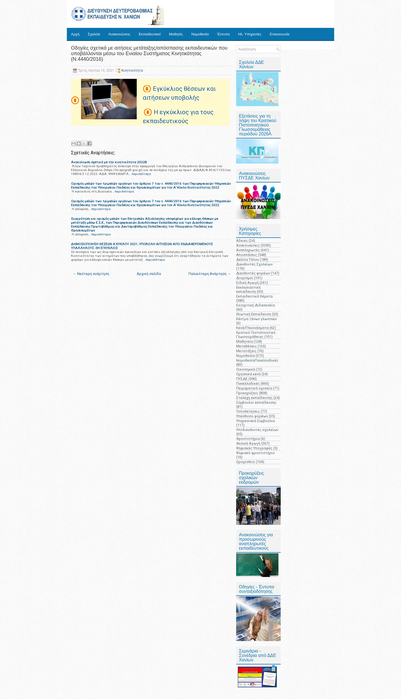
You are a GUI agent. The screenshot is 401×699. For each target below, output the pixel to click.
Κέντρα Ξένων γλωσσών (256, 319)
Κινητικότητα (132, 70)
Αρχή (75, 34)
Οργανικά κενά (248, 374)
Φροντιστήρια (248, 439)
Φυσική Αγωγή (248, 443)
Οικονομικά (245, 369)
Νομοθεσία (200, 34)
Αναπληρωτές (248, 250)
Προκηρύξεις (247, 393)
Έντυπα (223, 34)
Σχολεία (94, 34)
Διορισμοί (244, 278)
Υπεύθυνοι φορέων (252, 416)
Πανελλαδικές (248, 383)
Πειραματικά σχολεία (254, 388)
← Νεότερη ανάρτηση (91, 274)
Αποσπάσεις (246, 255)
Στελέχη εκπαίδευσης (254, 398)
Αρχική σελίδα (149, 274)
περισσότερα (141, 174)
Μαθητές (176, 34)
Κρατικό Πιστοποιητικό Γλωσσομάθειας (256, 334)
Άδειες (242, 240)
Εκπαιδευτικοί (150, 34)
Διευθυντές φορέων (253, 273)
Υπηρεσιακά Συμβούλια (255, 421)
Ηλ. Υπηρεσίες (249, 34)
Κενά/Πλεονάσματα (252, 328)
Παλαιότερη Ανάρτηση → (210, 274)
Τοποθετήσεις (248, 411)
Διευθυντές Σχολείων (254, 264)
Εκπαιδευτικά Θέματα (254, 296)
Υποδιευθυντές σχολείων (257, 430)
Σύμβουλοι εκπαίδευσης (256, 402)
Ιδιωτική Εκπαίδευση (253, 314)
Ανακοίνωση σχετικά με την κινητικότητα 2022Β (109, 162)
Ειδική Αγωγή (247, 283)
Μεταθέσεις (246, 346)
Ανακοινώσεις (119, 34)
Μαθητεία (244, 341)
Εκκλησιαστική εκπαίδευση (248, 289)
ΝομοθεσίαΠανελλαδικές (257, 360)
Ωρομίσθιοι (245, 462)
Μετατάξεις (246, 351)
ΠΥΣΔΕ (242, 379)
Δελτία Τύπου (247, 259)
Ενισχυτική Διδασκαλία (255, 305)
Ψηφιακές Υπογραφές (254, 448)
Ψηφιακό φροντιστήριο (255, 453)
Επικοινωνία (280, 34)
